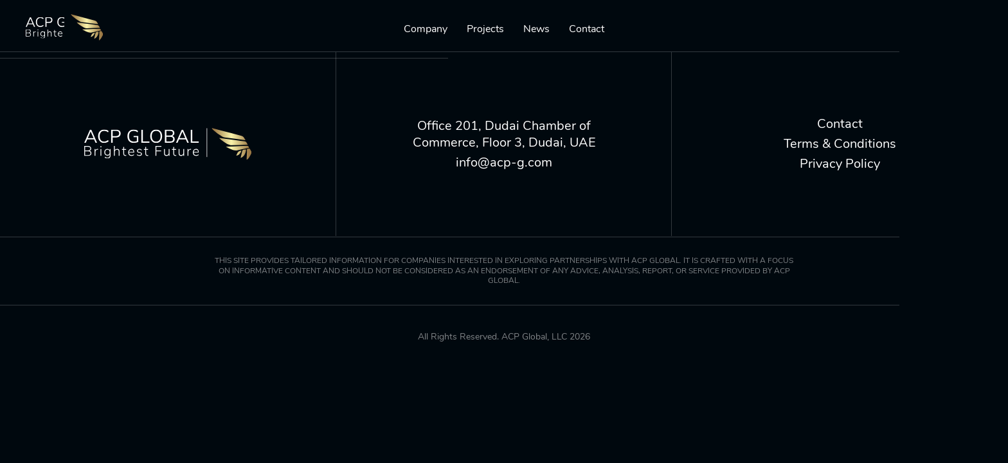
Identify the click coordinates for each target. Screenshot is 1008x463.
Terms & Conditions (840, 144)
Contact (586, 29)
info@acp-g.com (504, 162)
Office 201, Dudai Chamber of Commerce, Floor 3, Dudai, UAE (504, 134)
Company (425, 29)
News (536, 29)
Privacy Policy (840, 164)
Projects (485, 29)
